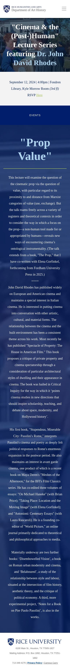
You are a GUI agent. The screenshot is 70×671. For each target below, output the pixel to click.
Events (35, 115)
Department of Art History (29, 10)
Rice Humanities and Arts (26, 7)
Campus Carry (51, 663)
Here (39, 95)
